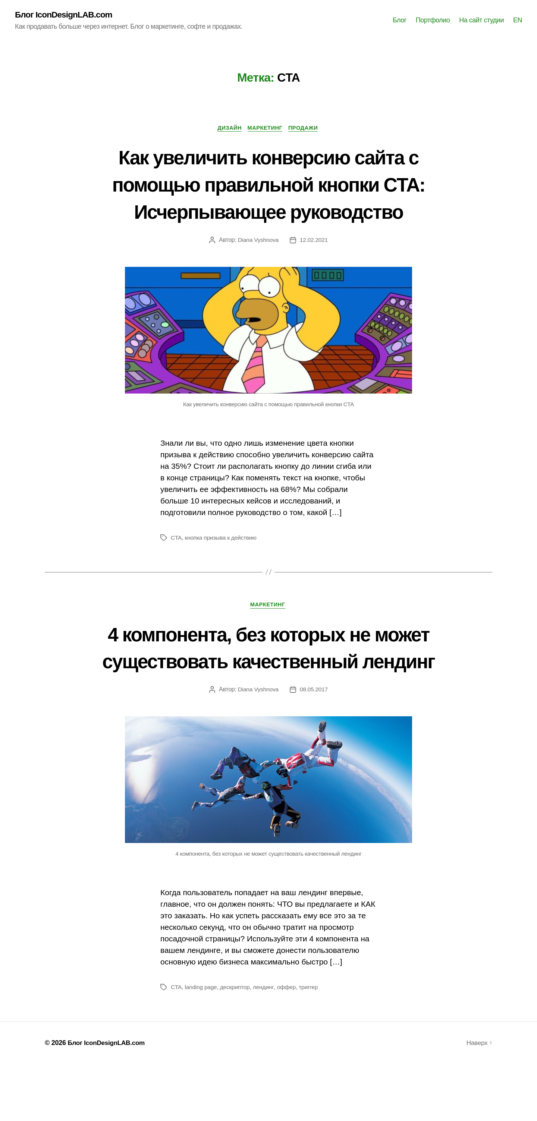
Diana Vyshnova (258, 268)
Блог (399, 20)
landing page (201, 1044)
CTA (176, 566)
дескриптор (236, 1044)
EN (517, 20)
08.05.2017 (314, 746)
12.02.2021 (314, 268)
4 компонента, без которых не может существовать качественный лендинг (268, 689)
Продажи (306, 129)
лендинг (265, 1044)
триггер (311, 1044)
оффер (288, 1044)
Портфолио (433, 20)
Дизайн (227, 129)
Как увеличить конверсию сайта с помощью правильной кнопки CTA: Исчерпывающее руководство (268, 198)
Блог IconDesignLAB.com (66, 14)
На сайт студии (481, 20)
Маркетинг (266, 129)
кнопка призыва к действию (222, 566)
